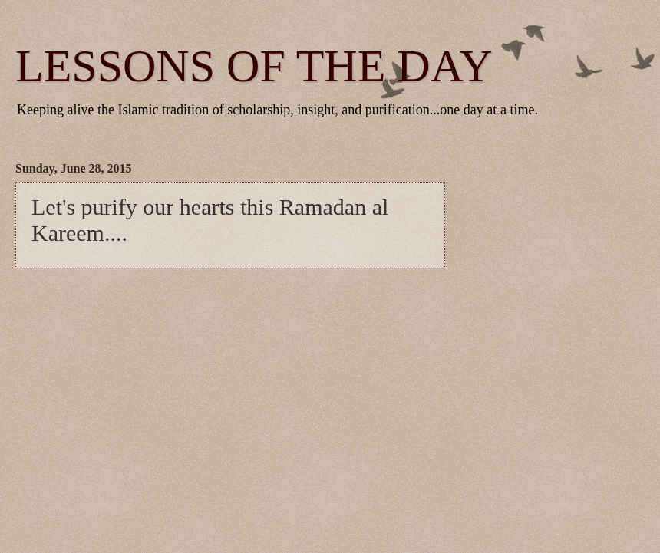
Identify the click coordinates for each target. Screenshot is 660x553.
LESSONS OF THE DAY (254, 66)
